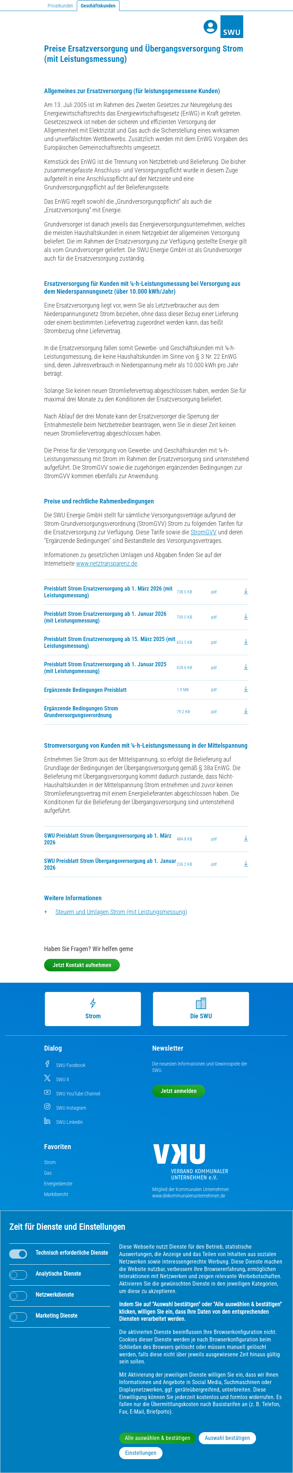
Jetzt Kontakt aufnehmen (82, 965)
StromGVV (204, 532)
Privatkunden (60, 6)
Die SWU (201, 1009)
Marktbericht (56, 1194)
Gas (48, 1173)
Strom (93, 1009)
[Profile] (210, 27)
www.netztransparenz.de (106, 563)
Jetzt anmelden (179, 1091)
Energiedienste (58, 1183)
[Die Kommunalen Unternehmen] (190, 1164)
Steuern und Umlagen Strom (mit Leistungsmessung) (121, 912)
